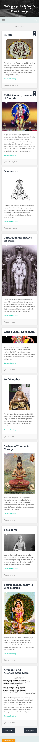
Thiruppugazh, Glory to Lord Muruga (18, 586)
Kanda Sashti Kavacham (19, 331)
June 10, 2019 (10, 723)
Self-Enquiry (12, 379)
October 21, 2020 (11, 162)
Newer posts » (30, 731)
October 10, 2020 (11, 228)
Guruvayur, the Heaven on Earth (18, 239)
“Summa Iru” (11, 171)
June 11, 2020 (10, 322)
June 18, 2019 (10, 575)
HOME (8, 35)
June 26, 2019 (10, 520)
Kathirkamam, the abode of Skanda (19, 96)
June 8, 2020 (10, 436)
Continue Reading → (11, 79)
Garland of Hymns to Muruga (16, 448)
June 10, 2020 (10, 370)
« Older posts (8, 731)
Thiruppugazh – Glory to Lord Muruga (19, 9)
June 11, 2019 (10, 660)
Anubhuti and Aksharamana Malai (17, 671)
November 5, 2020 (12, 85)
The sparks (10, 529)
